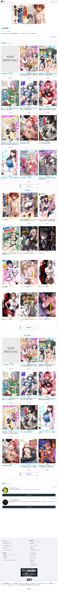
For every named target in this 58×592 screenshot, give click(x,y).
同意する (29, 588)
